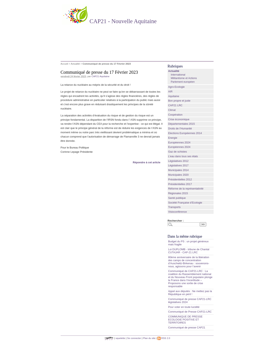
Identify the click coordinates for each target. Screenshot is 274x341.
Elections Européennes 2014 (185, 133)
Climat (172, 110)
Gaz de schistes (177, 151)
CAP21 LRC (175, 105)
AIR (170, 91)
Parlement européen (183, 81)
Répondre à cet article (146, 162)
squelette (120, 338)
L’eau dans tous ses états (183, 156)
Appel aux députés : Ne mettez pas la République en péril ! (190, 293)
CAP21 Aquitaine (100, 76)
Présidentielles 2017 (180, 184)
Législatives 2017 (178, 165)
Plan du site (149, 338)
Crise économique (178, 119)
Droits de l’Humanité (180, 128)
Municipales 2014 (178, 170)
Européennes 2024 (179, 142)
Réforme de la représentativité (185, 188)
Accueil (64, 63)
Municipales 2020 (178, 174)
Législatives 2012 (178, 160)
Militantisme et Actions (184, 78)
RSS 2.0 (163, 338)
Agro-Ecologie (176, 86)
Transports (174, 207)
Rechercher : (176, 220)
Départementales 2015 (181, 123)
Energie (172, 137)
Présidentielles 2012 (180, 179)
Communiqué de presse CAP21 (186, 327)
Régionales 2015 (178, 193)
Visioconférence (177, 211)
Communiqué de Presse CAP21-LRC (190, 311)
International (178, 74)
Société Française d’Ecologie (185, 202)
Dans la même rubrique (185, 236)
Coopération (175, 114)
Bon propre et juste (179, 100)
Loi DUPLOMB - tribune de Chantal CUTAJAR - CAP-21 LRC (188, 251)
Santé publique (177, 197)
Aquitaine (173, 96)
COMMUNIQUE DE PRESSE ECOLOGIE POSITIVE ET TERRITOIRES (185, 319)
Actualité (75, 63)
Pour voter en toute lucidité (184, 307)
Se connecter (134, 338)
